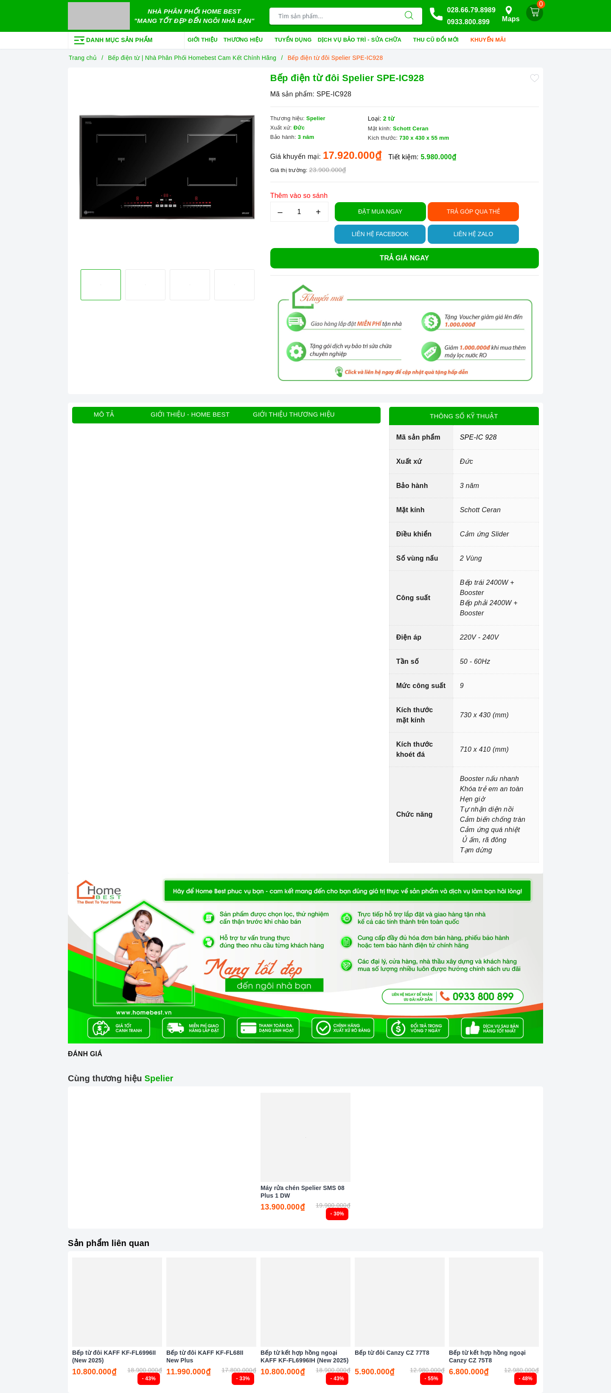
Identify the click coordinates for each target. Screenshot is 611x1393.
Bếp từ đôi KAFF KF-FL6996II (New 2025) (114, 1356)
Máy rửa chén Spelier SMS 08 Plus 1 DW (303, 1191)
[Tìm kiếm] (409, 16)
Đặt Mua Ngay (380, 211)
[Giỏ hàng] (534, 12)
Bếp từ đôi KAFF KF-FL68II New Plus (204, 1356)
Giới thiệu (203, 40)
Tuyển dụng (293, 40)
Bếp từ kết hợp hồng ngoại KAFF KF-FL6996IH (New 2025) (305, 1356)
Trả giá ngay (404, 258)
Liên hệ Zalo (473, 234)
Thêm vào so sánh (299, 195)
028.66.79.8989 (471, 10)
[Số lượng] (299, 211)
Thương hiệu (246, 40)
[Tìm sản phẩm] (332, 16)
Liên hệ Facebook (380, 234)
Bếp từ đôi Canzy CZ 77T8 (392, 1352)
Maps (511, 14)
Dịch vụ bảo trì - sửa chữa (362, 40)
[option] (167, 167)
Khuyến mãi (491, 40)
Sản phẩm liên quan (108, 1243)
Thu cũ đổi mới (439, 40)
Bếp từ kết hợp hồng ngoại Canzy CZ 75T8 (487, 1356)
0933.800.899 (468, 21)
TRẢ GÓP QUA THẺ (473, 211)
